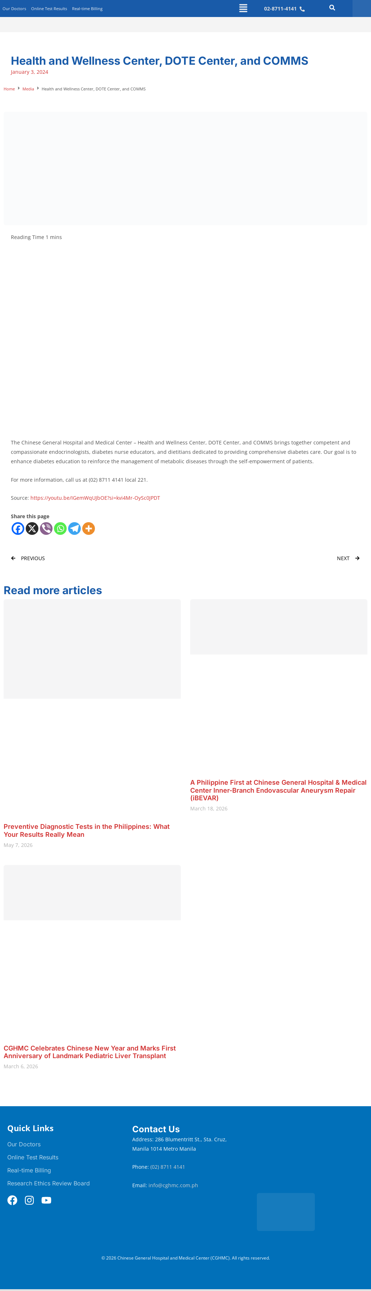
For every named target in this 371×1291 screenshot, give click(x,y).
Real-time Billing (87, 8)
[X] (32, 528)
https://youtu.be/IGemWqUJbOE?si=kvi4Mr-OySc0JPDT (95, 497)
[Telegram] (74, 528)
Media (28, 88)
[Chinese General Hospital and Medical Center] (310, 1155)
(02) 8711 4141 (168, 1166)
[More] (88, 528)
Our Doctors (14, 8)
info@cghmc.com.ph (173, 1185)
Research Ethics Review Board (48, 1183)
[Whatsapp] (60, 528)
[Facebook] (18, 528)
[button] (243, 8)
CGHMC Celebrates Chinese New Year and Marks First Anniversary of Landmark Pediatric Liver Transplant (90, 1052)
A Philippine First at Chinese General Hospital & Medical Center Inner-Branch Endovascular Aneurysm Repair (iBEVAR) (278, 790)
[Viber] (46, 528)
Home (9, 88)
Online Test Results (49, 8)
